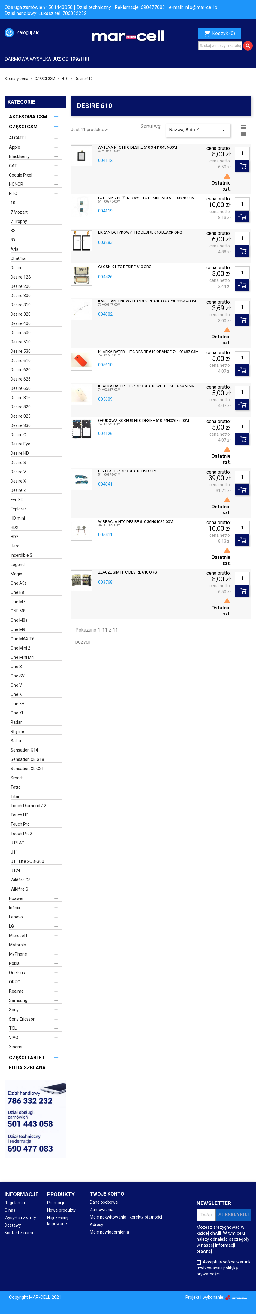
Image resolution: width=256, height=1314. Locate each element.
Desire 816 (21, 397)
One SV (18, 675)
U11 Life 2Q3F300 (27, 861)
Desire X (18, 481)
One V (16, 685)
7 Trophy (19, 221)
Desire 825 (21, 416)
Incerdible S (21, 555)
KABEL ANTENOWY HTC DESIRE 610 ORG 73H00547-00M (147, 301)
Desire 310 (21, 304)
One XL (17, 713)
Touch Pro (20, 824)
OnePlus (17, 972)
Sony (14, 1009)
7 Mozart (19, 212)
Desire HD (20, 453)
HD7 (14, 536)
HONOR (16, 184)
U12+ (15, 870)
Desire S (18, 462)
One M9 (18, 629)
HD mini (18, 518)
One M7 (18, 601)
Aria (14, 249)
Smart (17, 777)
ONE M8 (18, 611)
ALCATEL (18, 138)
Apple (14, 147)
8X (13, 240)
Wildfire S (19, 889)
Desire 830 (21, 425)
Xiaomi (15, 1046)
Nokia (14, 963)
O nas (10, 1210)
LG (11, 926)
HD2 (14, 527)
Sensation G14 (24, 750)
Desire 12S (21, 277)
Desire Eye (20, 444)
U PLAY (17, 842)
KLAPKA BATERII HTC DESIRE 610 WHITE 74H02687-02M (146, 386)
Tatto (16, 787)
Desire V (18, 471)
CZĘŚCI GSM (23, 127)
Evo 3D (17, 499)
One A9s (19, 583)
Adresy (96, 1224)
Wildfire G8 (21, 879)
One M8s (19, 620)
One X (16, 694)
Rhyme (17, 731)
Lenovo (16, 917)
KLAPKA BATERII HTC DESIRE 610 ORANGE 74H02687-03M (148, 352)
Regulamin (15, 1202)
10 (13, 202)
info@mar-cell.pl (201, 7)
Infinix (14, 907)
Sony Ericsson (22, 1019)
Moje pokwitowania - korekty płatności (126, 1217)
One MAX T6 (23, 638)
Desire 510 (21, 342)
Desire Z (18, 490)
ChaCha (18, 258)
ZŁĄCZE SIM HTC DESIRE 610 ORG (127, 572)
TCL (13, 1028)
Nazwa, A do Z (198, 130)
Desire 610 (21, 360)
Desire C (18, 434)
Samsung (18, 1000)
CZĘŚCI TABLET (27, 1058)
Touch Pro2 (21, 833)
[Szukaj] (220, 45)
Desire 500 (21, 332)
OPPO (14, 982)
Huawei (16, 898)
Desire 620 (21, 369)
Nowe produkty (61, 1210)
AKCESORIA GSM (28, 117)
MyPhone (18, 954)
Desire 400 (21, 323)
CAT (13, 165)
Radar (16, 722)
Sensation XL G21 (27, 768)
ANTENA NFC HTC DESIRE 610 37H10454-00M (137, 147)
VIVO (13, 1037)
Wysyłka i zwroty (20, 1217)
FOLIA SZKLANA (27, 1067)
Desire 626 (21, 379)
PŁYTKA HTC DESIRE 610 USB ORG (128, 471)
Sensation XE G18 (27, 759)
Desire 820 (21, 406)
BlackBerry (19, 156)
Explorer (18, 509)
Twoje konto (107, 1194)
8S (13, 230)
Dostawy (13, 1225)
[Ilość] (242, 153)
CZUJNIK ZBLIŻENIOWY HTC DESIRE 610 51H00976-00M (146, 198)
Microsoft (18, 935)
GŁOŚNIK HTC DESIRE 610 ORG (125, 267)
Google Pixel (20, 175)
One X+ (17, 703)
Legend (18, 564)
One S (16, 666)
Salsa (16, 740)
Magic (16, 573)
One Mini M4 (22, 657)
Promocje (56, 1202)
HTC (13, 193)
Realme (16, 991)
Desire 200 (21, 286)
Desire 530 (21, 351)
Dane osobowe (104, 1202)
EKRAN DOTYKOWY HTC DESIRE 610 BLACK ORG (140, 232)
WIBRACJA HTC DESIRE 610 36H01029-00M (135, 522)
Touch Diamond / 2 (28, 805)
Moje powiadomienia (109, 1232)
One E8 (17, 592)
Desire (17, 267)
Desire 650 (21, 388)
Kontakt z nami (19, 1232)
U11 (14, 852)
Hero (15, 546)
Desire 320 (21, 314)
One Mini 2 (20, 648)
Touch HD (20, 815)
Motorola (17, 944)
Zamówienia (101, 1209)
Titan (15, 796)
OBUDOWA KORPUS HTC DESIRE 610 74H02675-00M (143, 421)
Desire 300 (21, 295)
